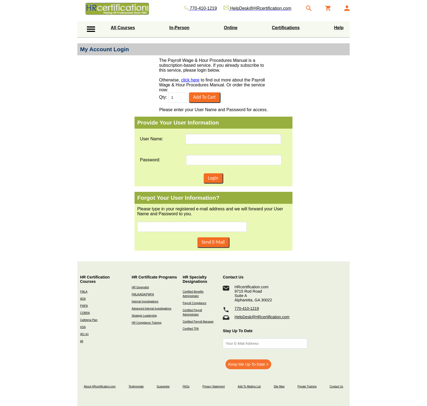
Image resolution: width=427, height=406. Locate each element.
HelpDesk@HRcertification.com (261, 317)
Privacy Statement (213, 386)
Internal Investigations (145, 301)
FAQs (186, 386)
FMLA (83, 291)
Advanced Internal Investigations (151, 308)
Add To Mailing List (249, 386)
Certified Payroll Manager (198, 321)
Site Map (279, 386)
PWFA (84, 305)
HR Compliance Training (146, 322)
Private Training (307, 386)
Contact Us (336, 386)
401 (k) (84, 334)
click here (190, 80)
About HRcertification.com (100, 386)
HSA (83, 327)
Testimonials (136, 386)
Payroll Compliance (194, 303)
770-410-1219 (246, 308)
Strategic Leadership (144, 315)
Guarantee (163, 386)
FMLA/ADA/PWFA (143, 294)
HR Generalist (140, 287)
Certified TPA (191, 328)
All (81, 341)
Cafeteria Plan (88, 320)
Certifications (286, 27)
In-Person (179, 27)
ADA (83, 298)
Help (339, 27)
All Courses (123, 27)
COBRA (85, 312)
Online (230, 27)
